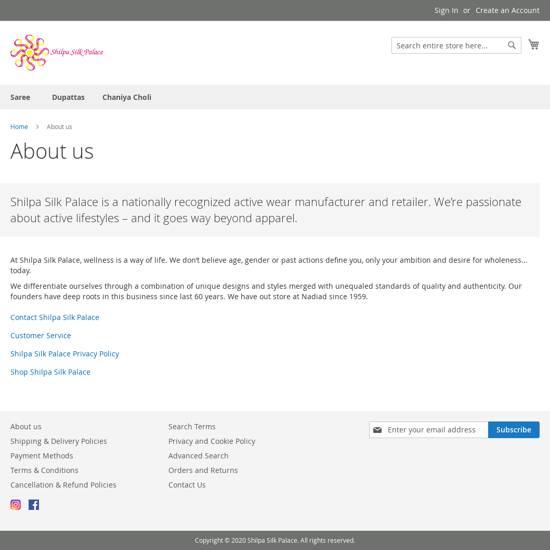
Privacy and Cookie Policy (211, 441)
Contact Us (187, 485)
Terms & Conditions (44, 470)
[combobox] (456, 45)
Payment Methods (41, 456)
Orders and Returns (203, 470)
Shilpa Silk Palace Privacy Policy (64, 354)
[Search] (512, 45)
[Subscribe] (514, 429)
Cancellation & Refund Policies (63, 485)
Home (20, 126)
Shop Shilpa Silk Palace (50, 372)
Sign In (447, 10)
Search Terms (192, 426)
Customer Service (40, 335)
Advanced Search (198, 456)
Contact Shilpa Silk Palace (54, 317)
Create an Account (508, 10)
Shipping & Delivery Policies (58, 441)
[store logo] (57, 52)
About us (26, 426)
